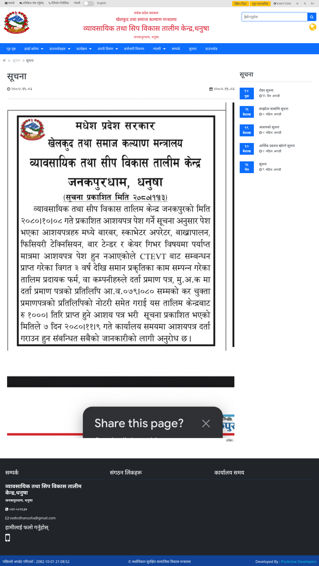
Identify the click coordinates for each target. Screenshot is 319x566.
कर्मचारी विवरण (134, 48)
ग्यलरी (157, 48)
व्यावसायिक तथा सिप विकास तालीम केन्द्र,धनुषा (146, 28)
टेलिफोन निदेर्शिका (59, 3)
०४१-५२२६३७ (16, 509)
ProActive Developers (298, 561)
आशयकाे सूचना (270, 130)
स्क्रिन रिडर (241, 4)
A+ (312, 3)
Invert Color (282, 3)
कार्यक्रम (81, 48)
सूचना (16, 60)
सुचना (192, 48)
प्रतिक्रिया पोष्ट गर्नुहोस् (31, 3)
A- (297, 3)
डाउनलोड (211, 48)
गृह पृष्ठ (11, 48)
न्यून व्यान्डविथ (260, 4)
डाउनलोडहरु (58, 48)
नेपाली (77, 3)
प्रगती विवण (105, 48)
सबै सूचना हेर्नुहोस (275, 183)
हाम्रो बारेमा (31, 48)
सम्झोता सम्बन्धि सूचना (273, 111)
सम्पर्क (9, 3)
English (101, 3)
